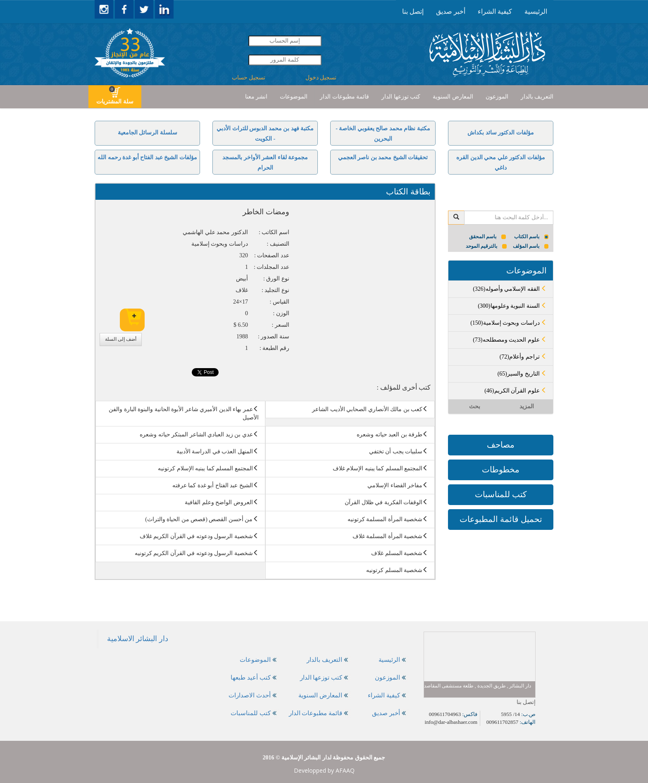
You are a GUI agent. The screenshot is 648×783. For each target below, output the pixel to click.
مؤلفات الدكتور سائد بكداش (500, 132)
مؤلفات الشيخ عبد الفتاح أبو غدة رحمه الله (147, 157)
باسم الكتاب (531, 236)
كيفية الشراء (495, 11)
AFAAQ (345, 770)
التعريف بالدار (537, 96)
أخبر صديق (450, 11)
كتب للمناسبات (501, 494)
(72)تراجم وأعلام (523, 357)
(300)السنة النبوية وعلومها (512, 306)
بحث (474, 406)
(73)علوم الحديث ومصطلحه (510, 340)
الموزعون (497, 96)
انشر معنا (256, 96)
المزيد (526, 406)
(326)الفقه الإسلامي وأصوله (510, 289)
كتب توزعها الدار (400, 96)
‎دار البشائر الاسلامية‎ (137, 639)
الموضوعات (293, 96)
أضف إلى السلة (120, 339)
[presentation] (535, 11)
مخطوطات (500, 469)
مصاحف (501, 444)
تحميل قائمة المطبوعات (501, 519)
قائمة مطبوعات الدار (344, 96)
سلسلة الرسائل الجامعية (147, 132)
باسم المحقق (487, 236)
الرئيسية (535, 11)
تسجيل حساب (249, 77)
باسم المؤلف (531, 246)
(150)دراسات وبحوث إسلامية (508, 323)
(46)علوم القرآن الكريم (515, 391)
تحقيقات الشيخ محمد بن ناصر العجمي (383, 157)
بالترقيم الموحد (486, 246)
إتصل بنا (413, 11)
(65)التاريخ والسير (522, 374)
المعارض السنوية (453, 96)
